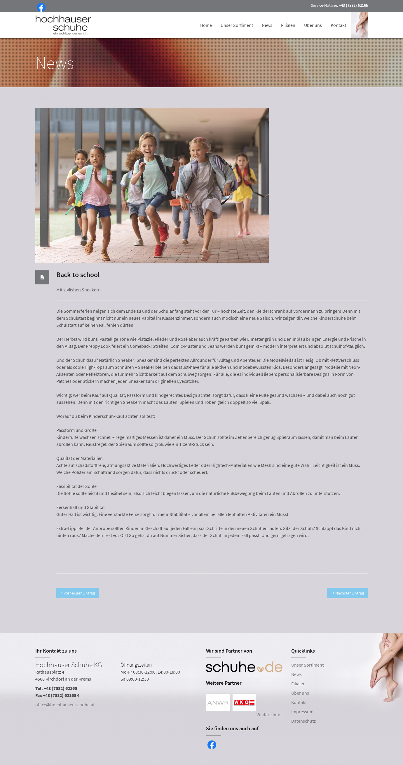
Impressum (302, 711)
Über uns (313, 25)
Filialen (288, 25)
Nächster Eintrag (348, 593)
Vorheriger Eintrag (77, 593)
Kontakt (338, 25)
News (267, 25)
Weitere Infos (269, 714)
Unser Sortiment (237, 25)
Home (206, 25)
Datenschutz (303, 721)
